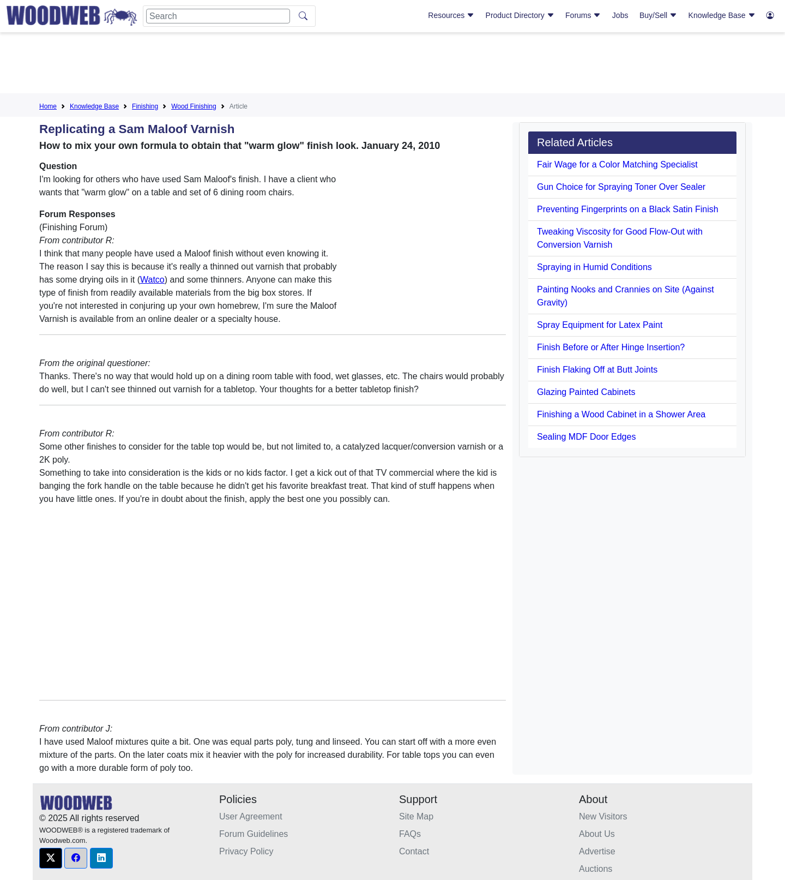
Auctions (595, 868)
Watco (152, 279)
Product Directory (520, 15)
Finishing (145, 106)
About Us (597, 834)
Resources (451, 15)
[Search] (218, 16)
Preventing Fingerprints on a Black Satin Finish (627, 209)
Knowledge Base (722, 15)
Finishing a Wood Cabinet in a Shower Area (621, 414)
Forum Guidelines (253, 834)
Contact (414, 851)
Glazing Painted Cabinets (586, 392)
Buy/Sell (658, 15)
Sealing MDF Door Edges (586, 436)
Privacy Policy (246, 851)
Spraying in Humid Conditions (594, 267)
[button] (50, 858)
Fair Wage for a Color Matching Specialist (617, 164)
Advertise (597, 851)
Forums (583, 15)
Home (48, 106)
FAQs (410, 834)
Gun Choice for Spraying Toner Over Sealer (621, 186)
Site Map (416, 816)
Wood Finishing (193, 106)
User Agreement (250, 816)
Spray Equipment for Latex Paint (599, 325)
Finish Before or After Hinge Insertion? (611, 347)
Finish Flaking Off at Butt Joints (597, 369)
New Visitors (603, 816)
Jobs (620, 15)
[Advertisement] (392, 64)
